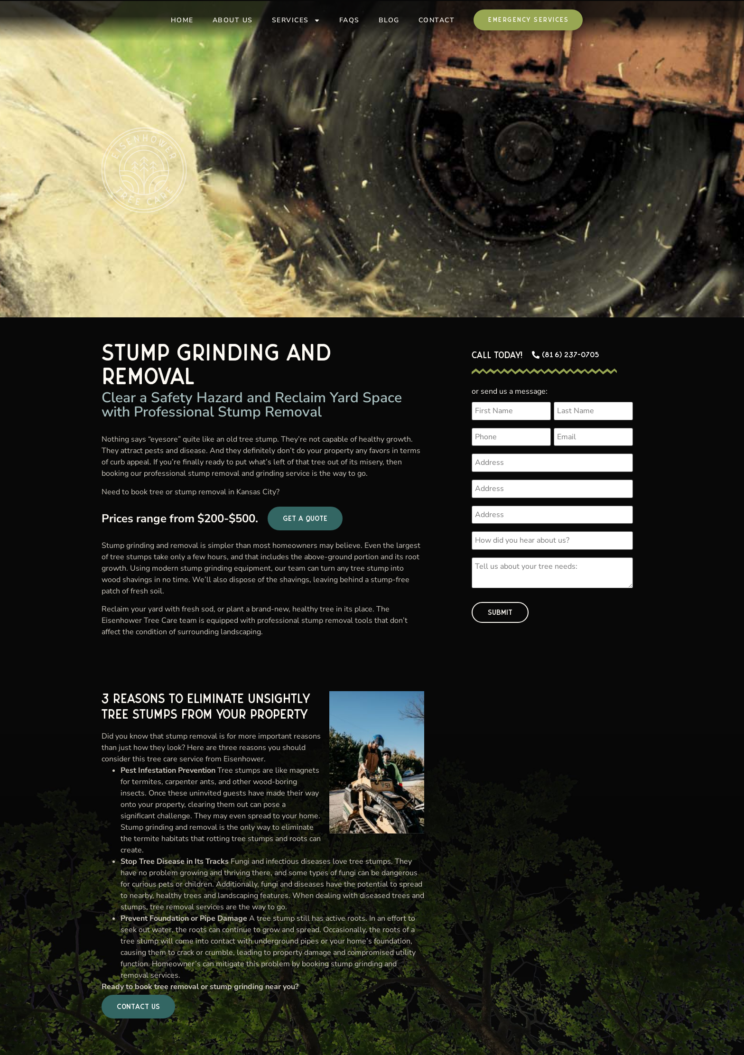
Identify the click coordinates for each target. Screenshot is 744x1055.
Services (296, 20)
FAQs (349, 20)
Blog (389, 20)
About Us (233, 20)
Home (182, 20)
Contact (436, 20)
